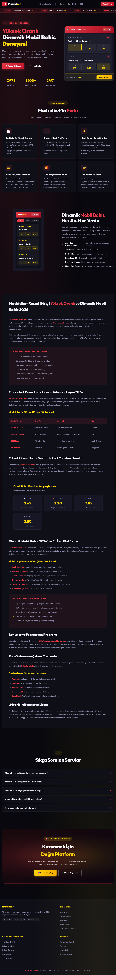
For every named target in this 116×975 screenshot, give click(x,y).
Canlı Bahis (71, 4)
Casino (35, 221)
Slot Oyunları (7, 958)
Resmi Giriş (106, 4)
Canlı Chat (64, 950)
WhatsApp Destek (67, 942)
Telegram (64, 946)
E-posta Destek (66, 954)
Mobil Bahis (58, 4)
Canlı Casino (6, 954)
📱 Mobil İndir (35, 66)
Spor (27, 221)
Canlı (20, 221)
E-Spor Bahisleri (8, 950)
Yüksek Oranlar (44, 4)
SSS (81, 4)
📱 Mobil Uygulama (70, 873)
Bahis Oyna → (104, 77)
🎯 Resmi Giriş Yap (13, 66)
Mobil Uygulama (66, 924)
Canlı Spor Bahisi (8, 942)
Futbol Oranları (8, 946)
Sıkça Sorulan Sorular (68, 928)
